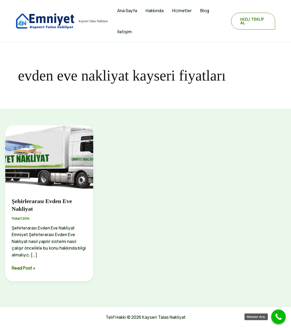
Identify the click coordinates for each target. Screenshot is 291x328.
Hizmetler (182, 10)
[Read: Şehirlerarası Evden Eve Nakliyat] (49, 158)
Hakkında (154, 10)
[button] (253, 21)
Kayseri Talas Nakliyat (93, 21)
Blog (204, 10)
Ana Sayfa (127, 10)
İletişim (124, 32)
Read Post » (23, 268)
